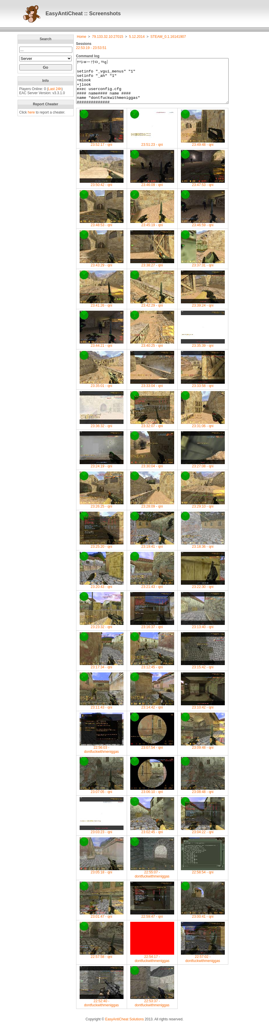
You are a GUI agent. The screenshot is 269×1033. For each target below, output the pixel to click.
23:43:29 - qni (102, 272)
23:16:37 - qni (152, 634)
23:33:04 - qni (152, 393)
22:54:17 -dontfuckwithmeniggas (152, 966)
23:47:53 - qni (203, 192)
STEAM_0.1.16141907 (168, 37)
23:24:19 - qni (102, 473)
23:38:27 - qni (152, 272)
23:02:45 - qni (152, 839)
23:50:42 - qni (102, 192)
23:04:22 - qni (203, 839)
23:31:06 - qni (203, 433)
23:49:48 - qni (203, 151)
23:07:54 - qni (152, 754)
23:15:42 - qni (203, 674)
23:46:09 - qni (152, 192)
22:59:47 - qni (152, 923)
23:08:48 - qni (203, 799)
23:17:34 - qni (102, 674)
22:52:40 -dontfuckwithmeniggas (102, 1010)
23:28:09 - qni (152, 513)
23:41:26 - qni (102, 312)
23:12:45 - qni (152, 674)
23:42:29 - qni (152, 312)
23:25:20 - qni (102, 553)
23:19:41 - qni (152, 553)
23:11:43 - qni (102, 714)
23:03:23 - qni (102, 839)
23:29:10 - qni (203, 513)
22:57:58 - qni (102, 964)
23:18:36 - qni (203, 553)
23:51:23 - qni (152, 151)
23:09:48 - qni (203, 754)
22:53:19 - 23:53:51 (91, 48)
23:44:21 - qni (102, 352)
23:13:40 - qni (203, 634)
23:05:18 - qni (102, 879)
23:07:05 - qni (102, 799)
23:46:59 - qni (203, 232)
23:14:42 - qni (152, 714)
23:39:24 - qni (203, 312)
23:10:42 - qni (203, 714)
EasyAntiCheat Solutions (124, 1028)
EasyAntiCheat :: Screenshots (83, 13)
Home (81, 37)
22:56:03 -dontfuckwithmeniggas (102, 757)
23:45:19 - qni (152, 232)
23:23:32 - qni (102, 634)
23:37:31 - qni (203, 272)
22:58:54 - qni (203, 879)
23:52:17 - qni (102, 151)
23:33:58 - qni (203, 393)
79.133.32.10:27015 (107, 37)
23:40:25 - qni (152, 352)
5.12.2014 (137, 37)
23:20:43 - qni (102, 594)
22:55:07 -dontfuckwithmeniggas (152, 881)
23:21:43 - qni (152, 594)
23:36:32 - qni (102, 433)
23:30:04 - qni (152, 473)
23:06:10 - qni (152, 799)
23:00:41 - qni (203, 923)
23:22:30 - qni (203, 594)
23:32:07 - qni (152, 433)
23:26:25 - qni (102, 513)
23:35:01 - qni (102, 393)
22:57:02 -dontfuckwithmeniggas (203, 966)
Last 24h (54, 89)
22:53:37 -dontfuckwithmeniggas (152, 1010)
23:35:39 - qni (203, 352)
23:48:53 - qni (102, 232)
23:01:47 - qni (102, 923)
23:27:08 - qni (203, 473)
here (31, 112)
